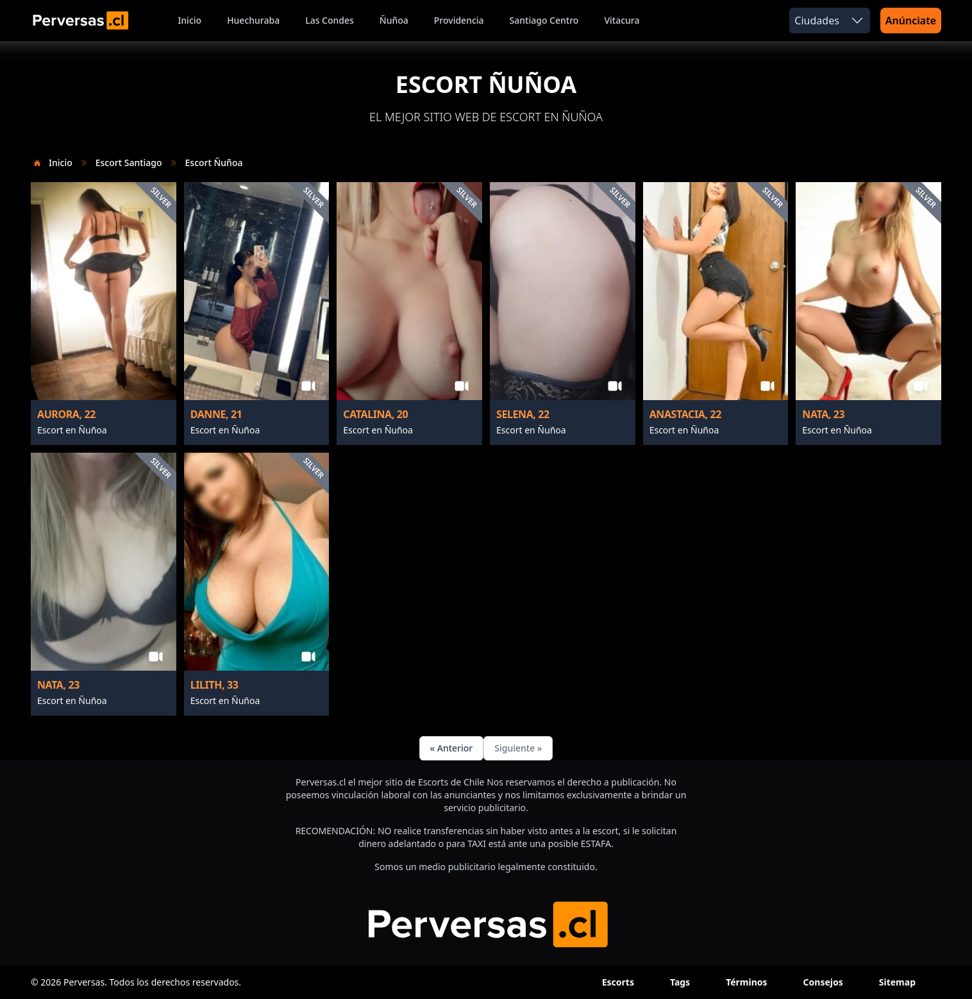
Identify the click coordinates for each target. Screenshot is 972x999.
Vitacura (621, 20)
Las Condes (329, 20)
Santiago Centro (544, 20)
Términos (746, 982)
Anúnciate (910, 20)
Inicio (189, 20)
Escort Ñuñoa (214, 162)
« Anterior (451, 748)
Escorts (618, 982)
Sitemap (897, 982)
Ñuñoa (394, 20)
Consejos (823, 982)
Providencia (459, 20)
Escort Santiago (129, 162)
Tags (680, 982)
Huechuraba (253, 20)
